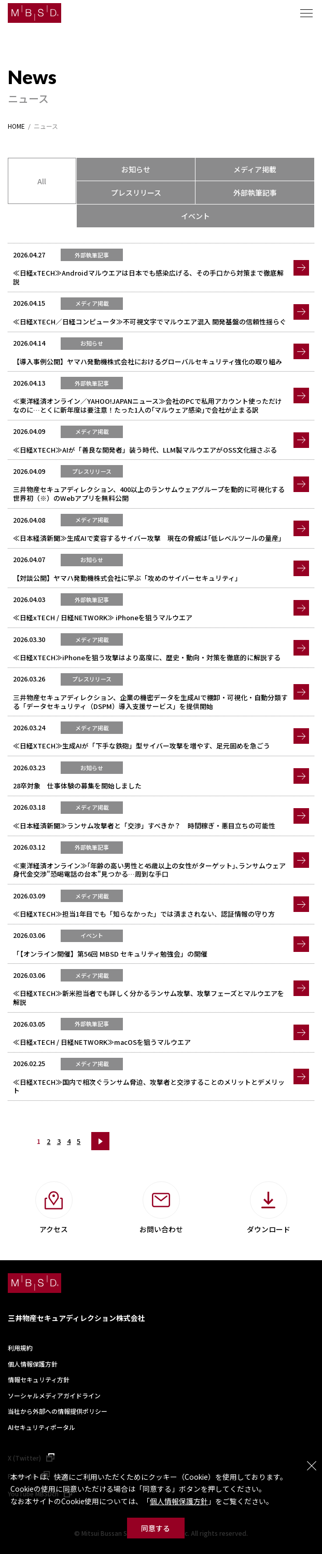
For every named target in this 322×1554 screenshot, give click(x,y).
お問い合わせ (161, 1229)
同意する (155, 1528)
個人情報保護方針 (179, 1501)
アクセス (53, 1229)
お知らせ (135, 169)
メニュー (306, 13)
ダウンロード (268, 1229)
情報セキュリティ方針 (38, 1379)
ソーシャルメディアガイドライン (54, 1395)
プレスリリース (136, 192)
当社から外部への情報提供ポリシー (57, 1411)
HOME (16, 126)
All (41, 181)
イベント (195, 216)
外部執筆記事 (255, 192)
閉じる (311, 1465)
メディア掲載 (254, 169)
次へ (100, 1141)
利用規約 (20, 1347)
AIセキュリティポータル (41, 1427)
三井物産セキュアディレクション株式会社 (76, 1318)
